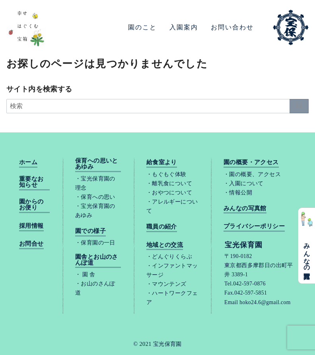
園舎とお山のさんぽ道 (96, 260)
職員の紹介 (161, 227)
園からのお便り (31, 205)
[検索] (157, 106)
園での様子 (90, 231)
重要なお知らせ (31, 182)
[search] (299, 106)
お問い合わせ (232, 27)
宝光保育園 (167, 344)
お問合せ (31, 244)
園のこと (142, 27)
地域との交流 (164, 245)
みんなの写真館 (306, 254)
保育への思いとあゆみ (96, 164)
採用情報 (31, 226)
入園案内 (183, 27)
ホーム (28, 162)
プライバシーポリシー (254, 226)
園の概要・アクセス (251, 162)
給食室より (161, 162)
